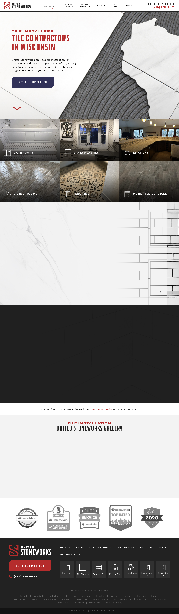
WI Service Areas (72, 547)
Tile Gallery (127, 547)
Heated (86, 5)
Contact (130, 5)
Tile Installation (73, 555)
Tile (51, 6)
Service (70, 5)
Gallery (102, 5)
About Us (147, 547)
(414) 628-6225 (23, 576)
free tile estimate (101, 409)
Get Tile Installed (33, 82)
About (116, 5)
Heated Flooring (101, 547)
